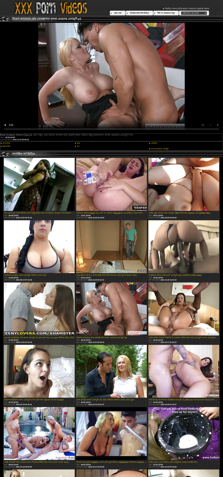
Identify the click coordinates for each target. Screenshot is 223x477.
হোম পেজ (117, 13)
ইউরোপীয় (6, 146)
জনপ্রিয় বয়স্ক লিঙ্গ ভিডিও (139, 13)
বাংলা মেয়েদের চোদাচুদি (160, 149)
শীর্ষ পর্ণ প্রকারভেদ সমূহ (166, 13)
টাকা (78, 143)
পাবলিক (154, 143)
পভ (78, 146)
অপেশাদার (6, 143)
